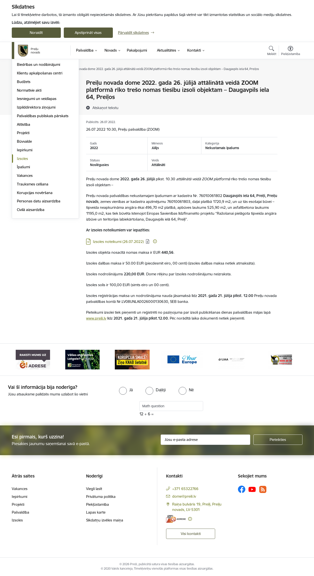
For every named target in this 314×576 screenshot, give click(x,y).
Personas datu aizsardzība (38, 253)
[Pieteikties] (277, 440)
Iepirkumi (24, 202)
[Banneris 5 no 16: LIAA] (231, 359)
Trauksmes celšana (32, 236)
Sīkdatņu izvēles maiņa (104, 520)
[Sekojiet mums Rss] (262, 489)
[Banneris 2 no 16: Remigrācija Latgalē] (82, 359)
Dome (22, 83)
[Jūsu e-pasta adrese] (205, 440)
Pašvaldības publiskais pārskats (42, 168)
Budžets (23, 134)
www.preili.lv (96, 318)
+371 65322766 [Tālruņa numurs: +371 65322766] (185, 488)
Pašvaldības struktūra (34, 91)
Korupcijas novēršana (34, 245)
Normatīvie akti (29, 142)
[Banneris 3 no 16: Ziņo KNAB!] (132, 359)
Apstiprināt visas (88, 32)
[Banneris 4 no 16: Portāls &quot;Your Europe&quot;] (182, 359)
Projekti (23, 185)
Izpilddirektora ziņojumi (36, 159)
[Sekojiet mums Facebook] (241, 489)
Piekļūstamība (97, 504)
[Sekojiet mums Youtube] (252, 489)
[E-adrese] (176, 519)
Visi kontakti (191, 533)
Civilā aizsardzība (30, 262)
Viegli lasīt (94, 488)
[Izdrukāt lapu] (290, 81)
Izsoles (22, 211)
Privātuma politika (101, 496)
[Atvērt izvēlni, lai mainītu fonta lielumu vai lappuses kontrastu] (290, 51)
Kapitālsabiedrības (32, 108)
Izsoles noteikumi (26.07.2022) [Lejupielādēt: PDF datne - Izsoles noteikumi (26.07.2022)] (118, 241)
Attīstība (23, 177)
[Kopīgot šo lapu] (290, 93)
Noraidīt (36, 32)
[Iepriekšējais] (23, 360)
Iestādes (24, 100)
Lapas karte (95, 512)
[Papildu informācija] (155, 241)
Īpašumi (23, 219)
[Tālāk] (291, 360)
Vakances (25, 228)
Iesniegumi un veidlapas (36, 151)
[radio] (126, 390)
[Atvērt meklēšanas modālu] (272, 51)
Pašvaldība (20, 512)
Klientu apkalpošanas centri (39, 125)
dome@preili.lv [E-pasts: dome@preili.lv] (184, 496)
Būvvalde (24, 194)
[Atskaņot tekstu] (105, 108)
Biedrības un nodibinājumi (38, 117)
